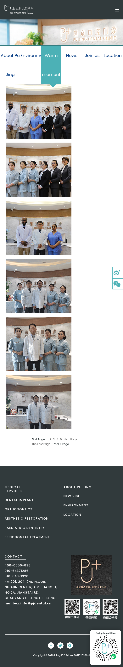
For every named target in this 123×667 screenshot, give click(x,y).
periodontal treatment (27, 537)
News (71, 55)
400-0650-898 (18, 565)
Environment (30, 55)
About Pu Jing (10, 64)
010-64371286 (17, 571)
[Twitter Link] (60, 645)
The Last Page (41, 444)
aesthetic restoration (27, 518)
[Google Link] (70, 645)
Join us (92, 55)
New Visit (72, 496)
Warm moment (51, 68)
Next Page (70, 439)
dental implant (19, 500)
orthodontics (18, 509)
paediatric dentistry (25, 528)
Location (113, 55)
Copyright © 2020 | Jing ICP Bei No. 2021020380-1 (61, 655)
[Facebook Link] (51, 645)
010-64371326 (16, 576)
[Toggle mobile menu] (117, 9)
